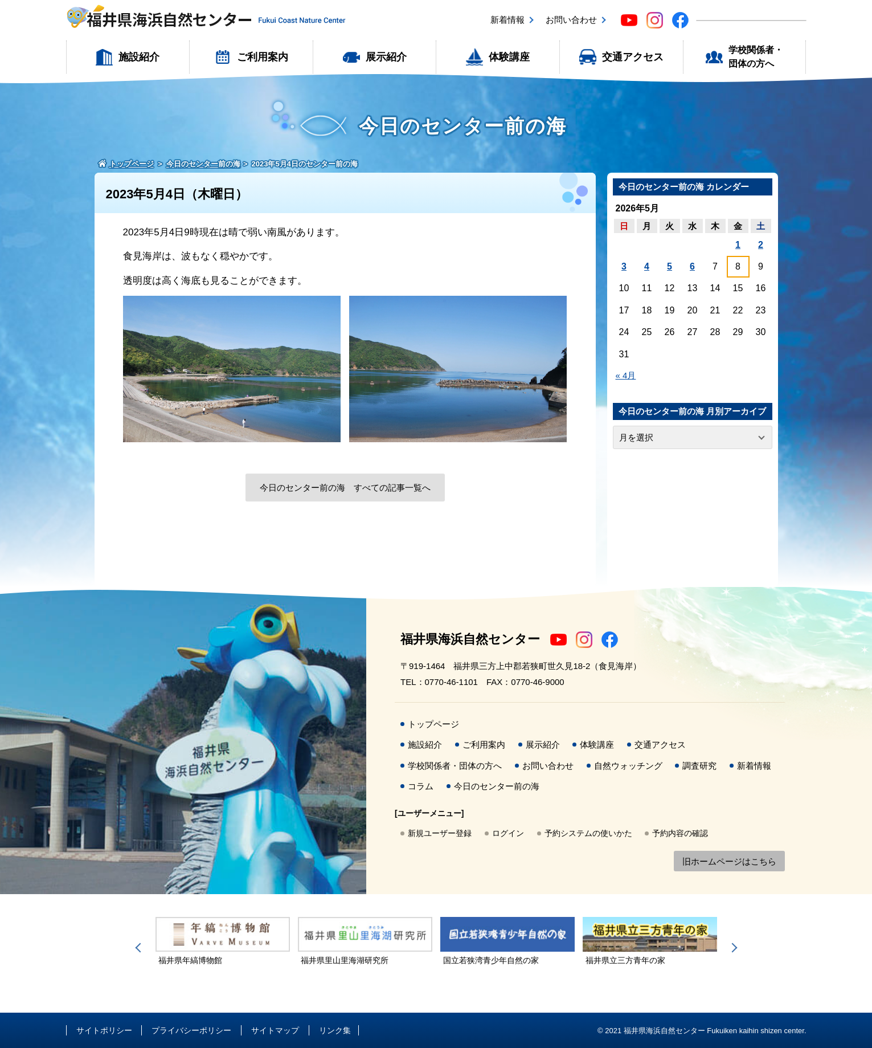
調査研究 (699, 765)
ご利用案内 (262, 57)
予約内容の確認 (680, 833)
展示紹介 (386, 57)
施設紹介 (138, 57)
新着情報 (507, 20)
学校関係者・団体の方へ (755, 56)
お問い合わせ (571, 20)
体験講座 (509, 57)
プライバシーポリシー (191, 1030)
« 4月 (626, 375)
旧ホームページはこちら (729, 861)
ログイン (508, 833)
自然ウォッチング (628, 765)
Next (732, 947)
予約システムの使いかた (588, 833)
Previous (140, 947)
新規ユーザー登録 (440, 833)
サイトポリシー (104, 1030)
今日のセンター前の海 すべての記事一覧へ (345, 487)
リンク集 (335, 1030)
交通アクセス (633, 57)
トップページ (433, 724)
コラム (420, 786)
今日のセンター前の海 (496, 786)
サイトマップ (275, 1030)
